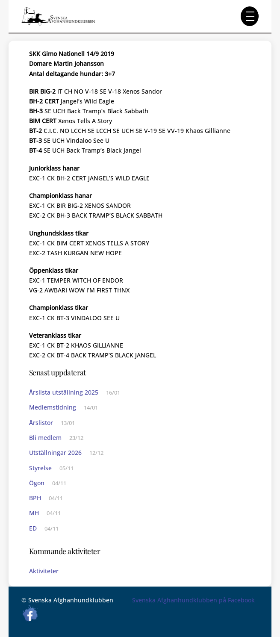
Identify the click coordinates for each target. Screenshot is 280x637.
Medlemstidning (52, 407)
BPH (35, 498)
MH (34, 513)
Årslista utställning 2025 (63, 392)
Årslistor (41, 423)
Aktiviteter (44, 571)
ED (33, 528)
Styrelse (40, 468)
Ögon (36, 483)
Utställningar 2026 (55, 452)
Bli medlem (45, 438)
